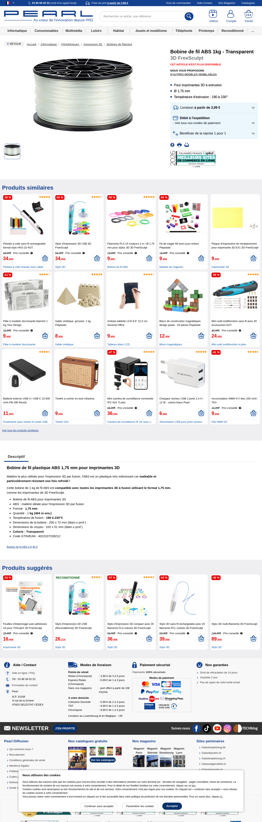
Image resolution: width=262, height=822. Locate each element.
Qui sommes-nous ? (21, 749)
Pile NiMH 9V (219, 421)
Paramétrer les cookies (140, 806)
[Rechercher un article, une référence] (146, 16)
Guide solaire (17, 787)
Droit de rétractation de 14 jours (218, 672)
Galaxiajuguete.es (212, 769)
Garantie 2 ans (209, 677)
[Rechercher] (189, 16)
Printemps (206, 30)
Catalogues (248, 2)
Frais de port (109, 2)
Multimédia (74, 30)
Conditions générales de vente (27, 760)
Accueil (32, 44)
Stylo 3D (60, 266)
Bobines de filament (119, 44)
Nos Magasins (226, 2)
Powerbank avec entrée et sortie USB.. (26, 421)
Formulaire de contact (25, 685)
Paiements (148, 672)
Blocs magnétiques (170, 344)
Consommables (46, 30)
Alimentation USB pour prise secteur (180, 421)
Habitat (118, 30)
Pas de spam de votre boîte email (220, 682)
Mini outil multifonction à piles (228, 344)
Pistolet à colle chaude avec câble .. (24, 266)
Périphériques (70, 44)
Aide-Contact (204, 2)
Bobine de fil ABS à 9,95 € (22, 546)
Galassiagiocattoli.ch (214, 763)
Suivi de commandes (178, 2)
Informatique (17, 30)
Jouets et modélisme (151, 30)
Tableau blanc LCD (118, 344)
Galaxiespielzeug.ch (213, 758)
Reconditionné (232, 30)
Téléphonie (183, 30)
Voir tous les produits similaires (20, 430)
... (253, 30)
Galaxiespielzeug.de (214, 747)
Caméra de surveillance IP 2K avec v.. (129, 421)
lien (193, 785)
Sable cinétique (64, 344)
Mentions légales (19, 765)
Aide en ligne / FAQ (23, 672)
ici (221, 796)
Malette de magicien (171, 266)
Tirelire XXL (62, 421)
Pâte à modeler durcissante (19, 344)
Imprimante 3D (220, 266)
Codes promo (17, 776)
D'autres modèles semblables (193, 74)
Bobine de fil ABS (117, 266)
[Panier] (249, 16)
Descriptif (16, 457)
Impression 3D (93, 44)
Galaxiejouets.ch (211, 752)
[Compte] (231, 16)
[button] (214, 108)
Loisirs (96, 30)
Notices (13, 782)
